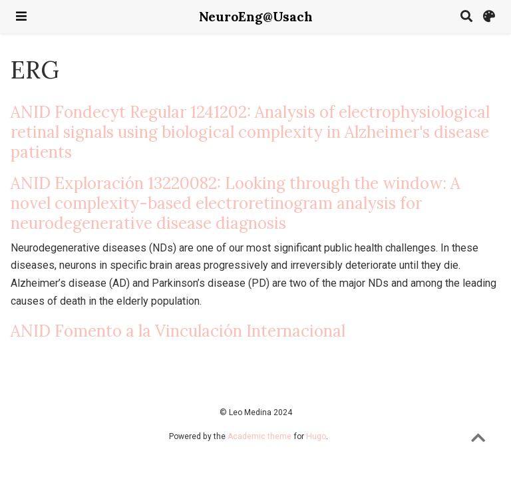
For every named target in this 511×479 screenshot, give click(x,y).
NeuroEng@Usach (256, 16)
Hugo (316, 436)
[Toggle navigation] (21, 16)
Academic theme (259, 436)
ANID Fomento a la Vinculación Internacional (178, 331)
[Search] (466, 17)
